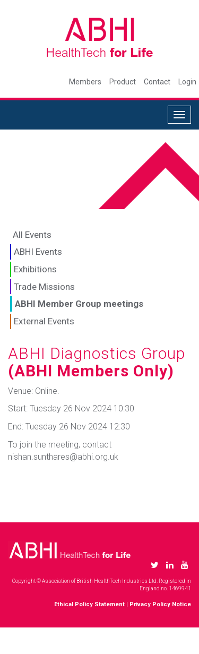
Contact (157, 82)
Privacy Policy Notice (160, 604)
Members (85, 82)
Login (187, 82)
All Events (32, 234)
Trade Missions (44, 286)
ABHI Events (38, 251)
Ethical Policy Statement (89, 604)
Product (122, 82)
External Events (44, 321)
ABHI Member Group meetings (79, 303)
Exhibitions (35, 269)
